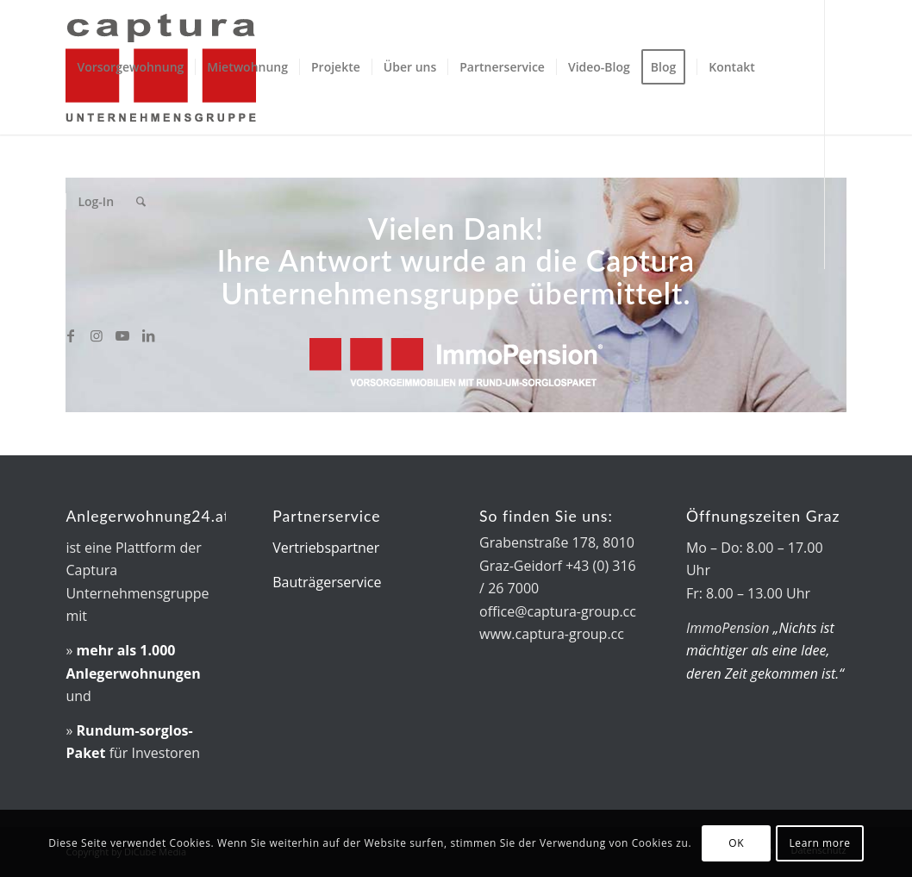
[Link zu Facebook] (71, 335)
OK (736, 843)
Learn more (819, 843)
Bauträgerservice (326, 582)
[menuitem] (130, 67)
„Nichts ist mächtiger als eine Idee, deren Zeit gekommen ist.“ (765, 650)
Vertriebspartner (325, 547)
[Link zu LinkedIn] (148, 335)
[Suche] (141, 202)
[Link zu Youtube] (122, 335)
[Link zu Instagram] (96, 335)
